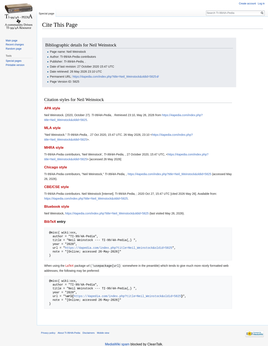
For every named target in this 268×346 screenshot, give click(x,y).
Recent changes (15, 44)
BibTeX (50, 222)
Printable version (15, 65)
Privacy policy (48, 332)
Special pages (13, 60)
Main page (11, 40)
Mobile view (103, 332)
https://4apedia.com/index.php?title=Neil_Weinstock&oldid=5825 (114, 76)
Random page (13, 48)
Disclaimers (88, 332)
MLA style (52, 128)
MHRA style (54, 148)
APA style (52, 108)
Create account (247, 3)
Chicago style (55, 167)
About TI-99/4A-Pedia (69, 332)
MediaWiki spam (117, 344)
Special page (46, 13)
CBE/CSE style (56, 187)
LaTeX (69, 265)
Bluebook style (56, 207)
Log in (261, 3)
